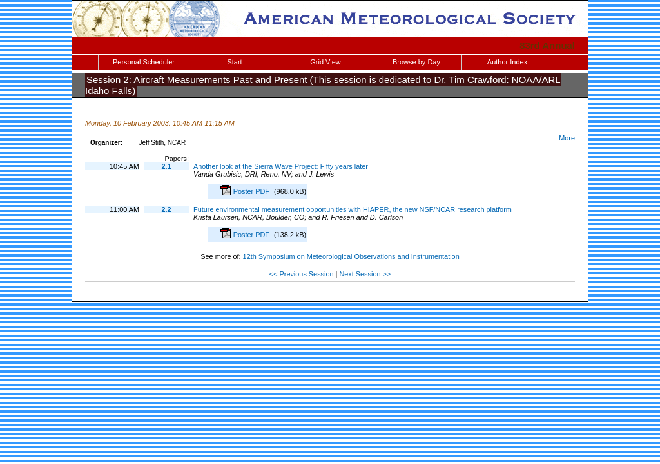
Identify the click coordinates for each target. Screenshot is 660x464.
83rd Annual (547, 45)
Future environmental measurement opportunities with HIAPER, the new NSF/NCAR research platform (352, 209)
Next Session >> (365, 274)
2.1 (166, 166)
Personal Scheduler (144, 62)
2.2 (166, 209)
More (567, 138)
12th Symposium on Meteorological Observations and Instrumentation (351, 256)
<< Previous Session (301, 274)
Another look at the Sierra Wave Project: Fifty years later (280, 166)
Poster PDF (252, 191)
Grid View (325, 62)
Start (234, 62)
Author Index (507, 62)
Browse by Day (416, 62)
